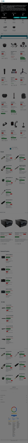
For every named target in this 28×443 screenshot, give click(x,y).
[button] (27, 1)
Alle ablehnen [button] (17, 17)
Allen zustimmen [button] (23, 17)
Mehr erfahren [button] (4, 17)
